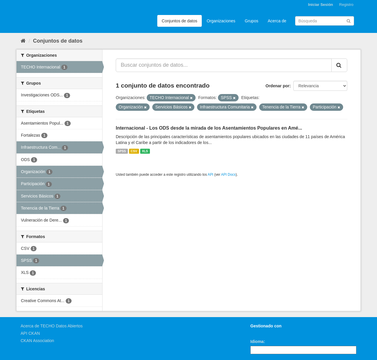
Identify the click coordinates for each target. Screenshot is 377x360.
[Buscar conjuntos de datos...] (224, 65)
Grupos (251, 21)
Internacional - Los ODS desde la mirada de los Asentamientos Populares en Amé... (209, 127)
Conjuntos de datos (179, 21)
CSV (134, 151)
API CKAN (30, 333)
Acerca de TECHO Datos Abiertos (52, 326)
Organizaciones (221, 21)
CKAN (260, 332)
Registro (346, 4)
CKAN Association (37, 340)
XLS (145, 151)
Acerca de (277, 21)
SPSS (122, 151)
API (210, 175)
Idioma (257, 341)
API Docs (228, 175)
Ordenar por (278, 85)
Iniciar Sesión (320, 4)
